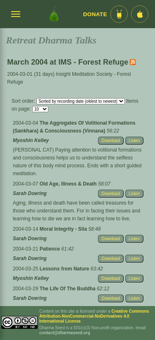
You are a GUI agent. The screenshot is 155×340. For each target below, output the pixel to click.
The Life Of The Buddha (68, 289)
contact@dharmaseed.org (64, 332)
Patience (51, 249)
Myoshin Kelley (31, 140)
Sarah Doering (30, 193)
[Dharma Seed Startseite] (54, 14)
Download (111, 140)
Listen (134, 140)
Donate (95, 14)
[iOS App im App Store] (139, 14)
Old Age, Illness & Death (69, 184)
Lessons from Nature (65, 269)
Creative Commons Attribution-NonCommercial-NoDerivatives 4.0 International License (94, 316)
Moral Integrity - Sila (64, 229)
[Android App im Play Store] (119, 14)
